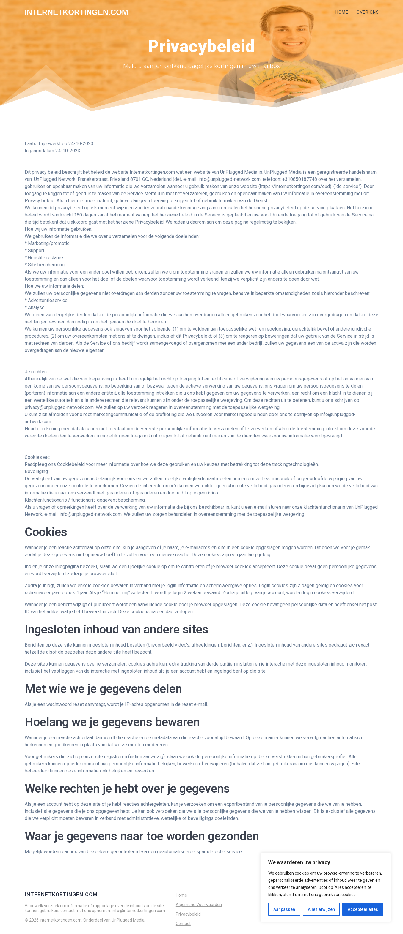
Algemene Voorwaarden (199, 904)
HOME (341, 12)
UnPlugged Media (128, 920)
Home (181, 895)
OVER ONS (368, 12)
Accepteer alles (363, 909)
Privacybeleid (188, 914)
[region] (325, 887)
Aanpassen (284, 909)
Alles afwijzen (321, 909)
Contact (183, 923)
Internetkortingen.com (76, 12)
